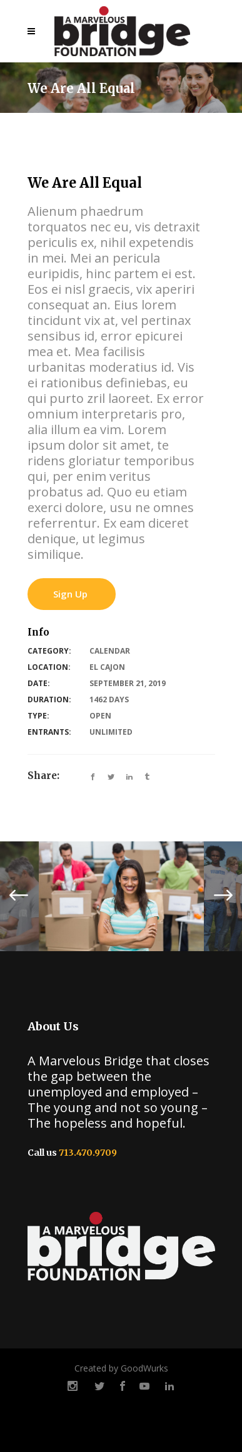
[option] (121, 896)
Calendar (109, 651)
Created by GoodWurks (121, 1368)
